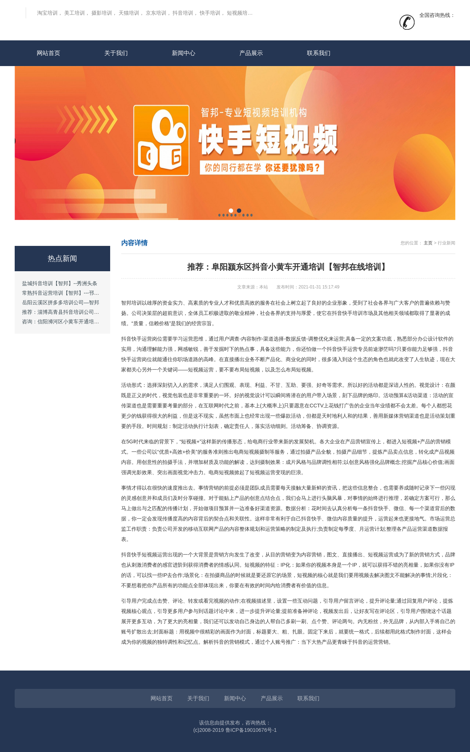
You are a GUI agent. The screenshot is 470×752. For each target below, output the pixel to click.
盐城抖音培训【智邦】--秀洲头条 (59, 283)
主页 (428, 243)
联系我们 (318, 53)
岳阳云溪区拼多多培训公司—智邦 (60, 302)
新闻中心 (183, 53)
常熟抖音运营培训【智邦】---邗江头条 (65, 293)
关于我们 (116, 53)
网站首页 (48, 53)
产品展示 (251, 53)
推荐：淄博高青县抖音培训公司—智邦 (65, 312)
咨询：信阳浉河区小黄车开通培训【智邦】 (71, 321)
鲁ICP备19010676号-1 (251, 730)
